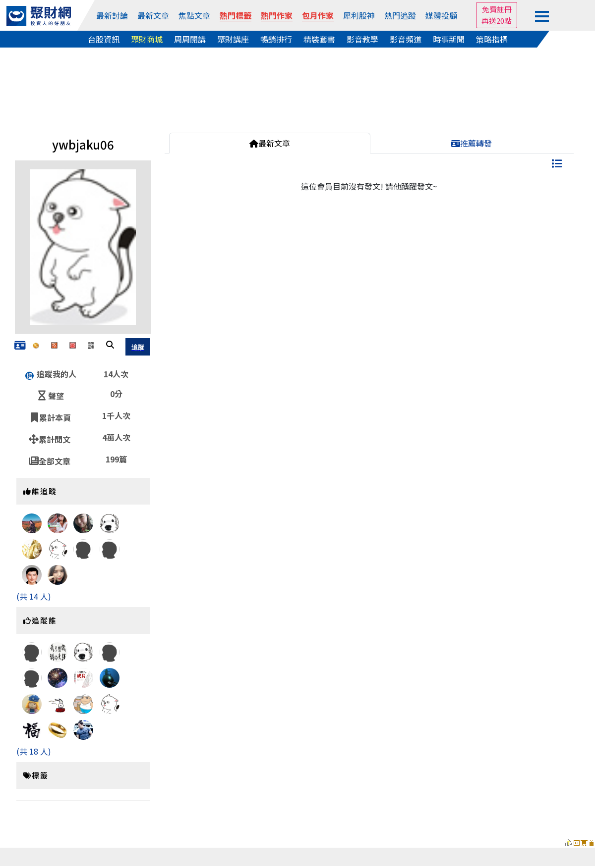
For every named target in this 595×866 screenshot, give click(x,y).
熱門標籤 (235, 15)
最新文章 (153, 15)
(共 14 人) (33, 596)
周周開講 (190, 39)
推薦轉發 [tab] (471, 143)
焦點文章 (194, 15)
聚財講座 (233, 39)
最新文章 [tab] (269, 143)
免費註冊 (497, 9)
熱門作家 (277, 15)
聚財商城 (147, 39)
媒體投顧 (441, 15)
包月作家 (318, 15)
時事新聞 (449, 39)
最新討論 (112, 15)
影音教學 (362, 39)
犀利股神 (359, 15)
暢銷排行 (276, 39)
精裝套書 (319, 39)
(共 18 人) (33, 751)
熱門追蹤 (400, 15)
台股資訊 (103, 39)
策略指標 (492, 39)
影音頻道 (405, 39)
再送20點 (496, 20)
